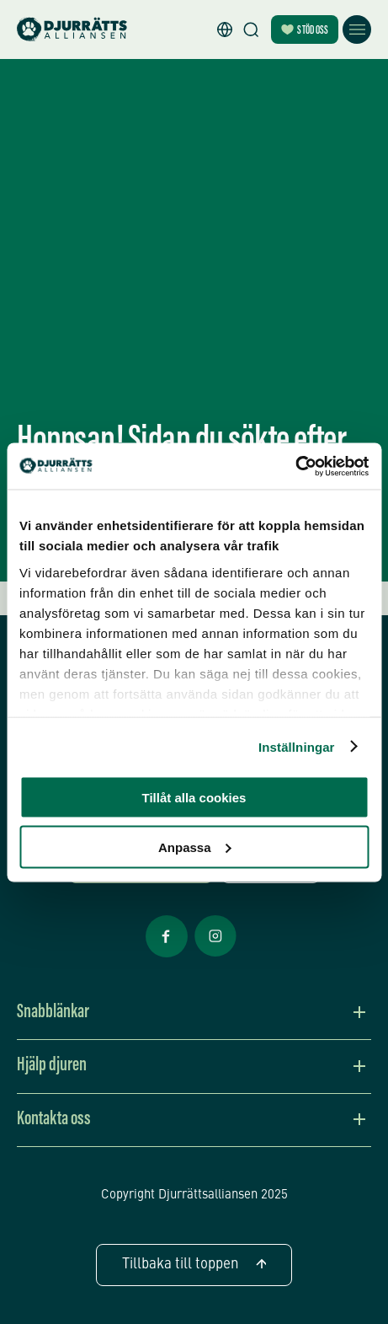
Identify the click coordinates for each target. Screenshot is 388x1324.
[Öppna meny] (357, 29)
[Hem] (72, 30)
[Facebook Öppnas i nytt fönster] (167, 955)
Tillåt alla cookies (194, 798)
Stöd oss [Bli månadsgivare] (304, 30)
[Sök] (250, 29)
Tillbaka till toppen (194, 1264)
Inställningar (296, 746)
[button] (224, 29)
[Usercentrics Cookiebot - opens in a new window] (295, 466)
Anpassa (194, 846)
